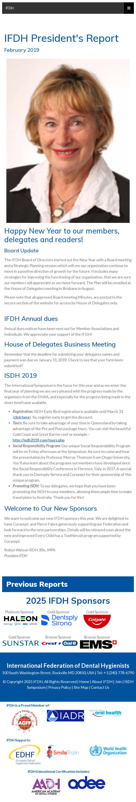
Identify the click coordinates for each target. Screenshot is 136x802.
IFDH (10, 8)
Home (84, 681)
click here (22, 417)
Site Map (81, 687)
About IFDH (102, 681)
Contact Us (100, 687)
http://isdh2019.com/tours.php (38, 440)
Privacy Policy (59, 687)
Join (118, 681)
